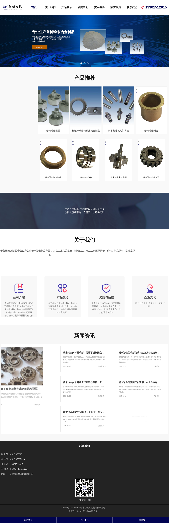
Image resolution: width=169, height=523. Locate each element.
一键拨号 (141, 520)
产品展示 (66, 7)
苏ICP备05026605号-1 (87, 511)
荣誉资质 (115, 7)
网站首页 (28, 520)
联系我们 (132, 7)
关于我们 (50, 7)
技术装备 (99, 7)
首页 (34, 7)
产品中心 (84, 520)
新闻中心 (83, 7)
